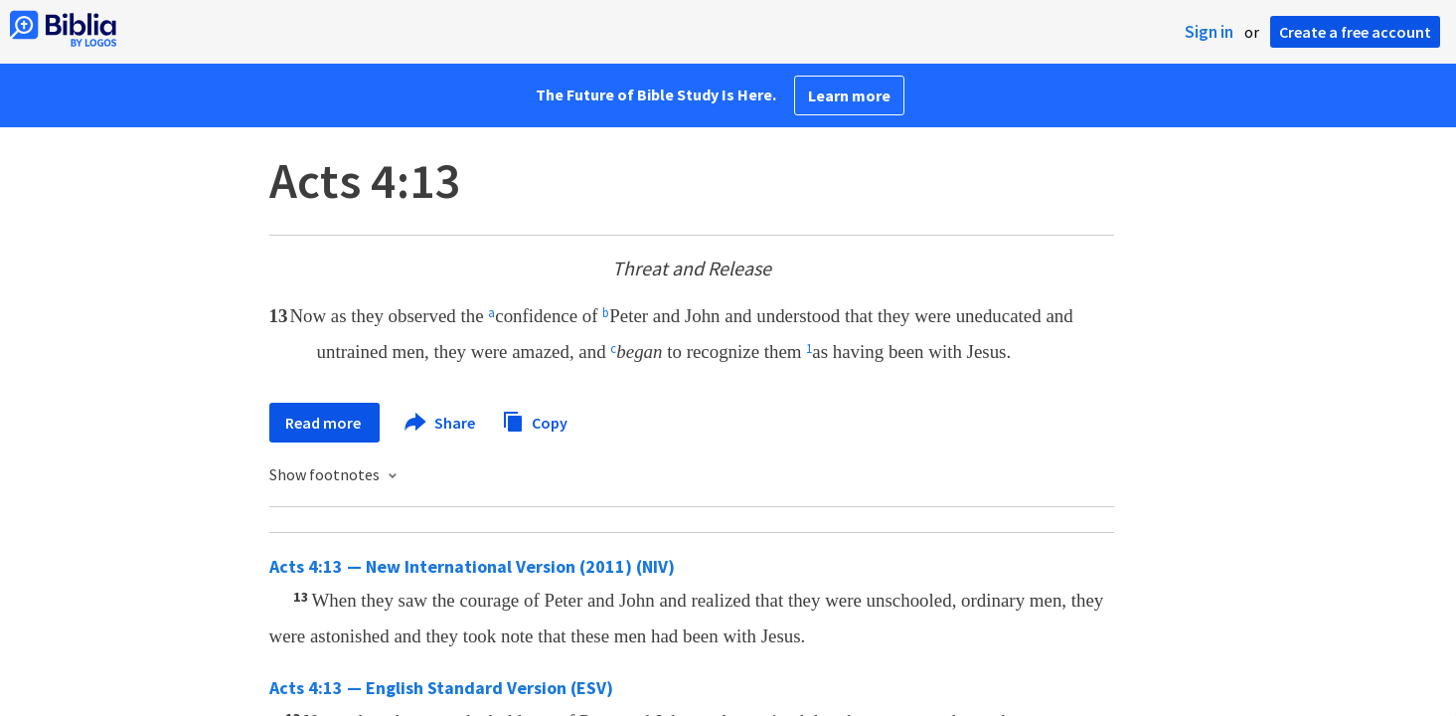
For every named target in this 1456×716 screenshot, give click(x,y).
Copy (534, 420)
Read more (324, 423)
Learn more (849, 95)
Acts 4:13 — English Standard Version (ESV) (441, 687)
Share (441, 423)
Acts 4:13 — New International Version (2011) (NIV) (472, 566)
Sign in (1209, 32)
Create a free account (1355, 32)
